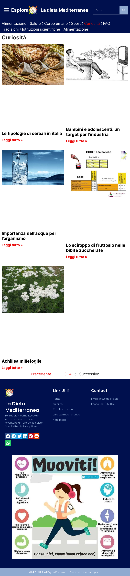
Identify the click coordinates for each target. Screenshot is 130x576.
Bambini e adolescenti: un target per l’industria (93, 132)
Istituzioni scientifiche (41, 29)
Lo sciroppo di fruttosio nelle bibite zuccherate (95, 248)
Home (56, 398)
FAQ (106, 23)
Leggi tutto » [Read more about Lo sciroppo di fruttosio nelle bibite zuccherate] (76, 257)
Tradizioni (10, 29)
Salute (35, 23)
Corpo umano (56, 23)
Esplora (20, 10)
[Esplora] (6, 10)
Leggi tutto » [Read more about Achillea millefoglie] (12, 368)
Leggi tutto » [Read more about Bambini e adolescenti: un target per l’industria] (76, 141)
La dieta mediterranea (22, 407)
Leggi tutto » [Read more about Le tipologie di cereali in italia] (12, 140)
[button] (8, 436)
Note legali (59, 420)
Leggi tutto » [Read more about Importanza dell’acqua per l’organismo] (12, 245)
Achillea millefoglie (21, 361)
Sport (76, 23)
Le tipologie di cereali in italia (32, 133)
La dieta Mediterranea (64, 10)
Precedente (41, 374)
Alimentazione (14, 23)
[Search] (124, 10)
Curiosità (92, 23)
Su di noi (58, 404)
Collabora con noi (64, 409)
